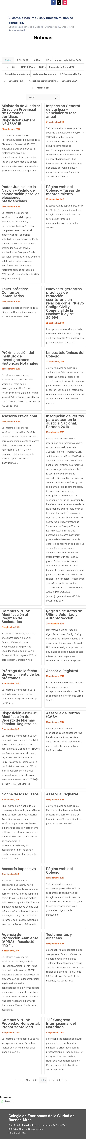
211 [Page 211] (27, 1080)
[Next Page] (66, 1080)
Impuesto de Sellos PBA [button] (62, 67)
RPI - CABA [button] (22, 60)
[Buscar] (40, 97)
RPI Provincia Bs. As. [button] (70, 73)
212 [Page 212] (34, 1080)
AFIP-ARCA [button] (27, 67)
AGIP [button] (41, 67)
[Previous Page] (19, 1080)
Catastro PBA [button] (16, 80)
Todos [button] (8, 60)
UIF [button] (47, 60)
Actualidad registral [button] (43, 73)
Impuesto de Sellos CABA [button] (68, 60)
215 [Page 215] (58, 1080)
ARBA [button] (37, 60)
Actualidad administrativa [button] (42, 80)
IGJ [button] (13, 67)
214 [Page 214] (50, 1080)
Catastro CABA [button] (70, 80)
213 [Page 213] (42, 1080)
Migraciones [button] (43, 87)
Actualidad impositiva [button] (16, 73)
